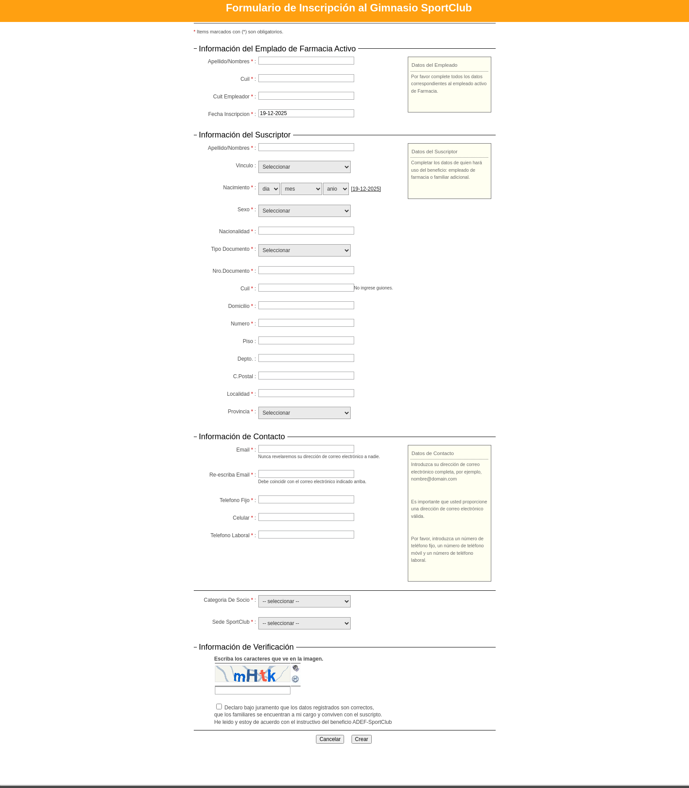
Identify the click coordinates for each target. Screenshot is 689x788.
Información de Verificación (246, 647)
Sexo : (246, 209)
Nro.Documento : (234, 271)
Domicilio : (242, 306)
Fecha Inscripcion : (232, 114)
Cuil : (248, 79)
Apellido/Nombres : (232, 61)
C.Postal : (244, 376)
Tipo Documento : (233, 249)
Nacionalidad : (237, 231)
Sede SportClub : (234, 622)
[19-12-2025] (366, 189)
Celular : (244, 518)
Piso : (249, 341)
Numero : (243, 324)
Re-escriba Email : (232, 475)
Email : (246, 450)
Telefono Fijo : (238, 500)
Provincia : (242, 411)
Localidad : (241, 394)
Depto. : (246, 359)
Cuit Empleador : (234, 97)
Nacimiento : (239, 187)
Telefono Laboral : (233, 535)
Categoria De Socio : (230, 600)
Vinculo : (246, 166)
